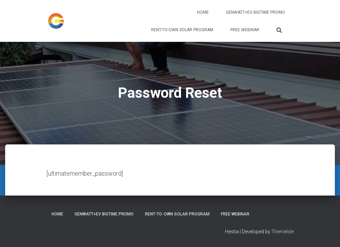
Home (203, 12)
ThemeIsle (282, 231)
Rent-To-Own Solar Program (182, 29)
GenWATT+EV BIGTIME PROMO (255, 12)
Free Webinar (244, 29)
